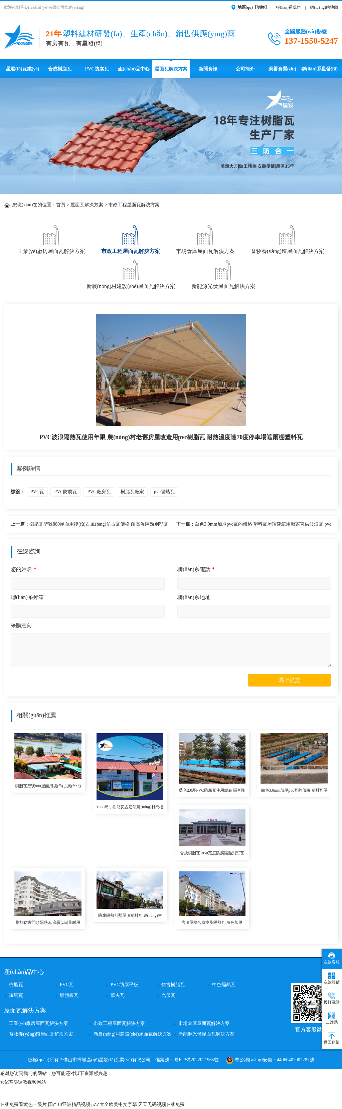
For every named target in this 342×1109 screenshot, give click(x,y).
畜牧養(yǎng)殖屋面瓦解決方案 (287, 239)
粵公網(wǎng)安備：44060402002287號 (270, 1059)
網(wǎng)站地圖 (324, 7)
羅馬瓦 (16, 995)
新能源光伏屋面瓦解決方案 (223, 274)
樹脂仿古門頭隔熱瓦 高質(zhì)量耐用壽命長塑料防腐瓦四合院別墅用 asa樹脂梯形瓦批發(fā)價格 (48, 923)
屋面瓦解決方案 (171, 68)
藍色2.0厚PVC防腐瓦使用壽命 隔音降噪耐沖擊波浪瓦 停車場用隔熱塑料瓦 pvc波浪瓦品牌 (212, 791)
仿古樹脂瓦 (173, 984)
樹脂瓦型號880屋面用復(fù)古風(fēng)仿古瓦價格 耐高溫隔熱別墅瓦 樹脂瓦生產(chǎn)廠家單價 (89, 525)
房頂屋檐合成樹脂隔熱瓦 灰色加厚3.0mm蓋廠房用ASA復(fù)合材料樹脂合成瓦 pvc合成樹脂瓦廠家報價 (212, 923)
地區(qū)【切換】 (253, 7)
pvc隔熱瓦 (164, 491)
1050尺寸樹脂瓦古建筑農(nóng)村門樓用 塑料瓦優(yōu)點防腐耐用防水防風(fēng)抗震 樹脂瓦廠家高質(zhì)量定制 (130, 807)
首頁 (60, 204)
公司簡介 (245, 68)
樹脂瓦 (16, 984)
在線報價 (332, 979)
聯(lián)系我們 (288, 7)
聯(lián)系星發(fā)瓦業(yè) (319, 72)
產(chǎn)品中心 (134, 68)
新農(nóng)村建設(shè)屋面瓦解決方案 (131, 274)
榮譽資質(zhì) (282, 68)
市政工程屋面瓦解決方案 (134, 204)
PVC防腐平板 (124, 984)
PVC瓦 (37, 491)
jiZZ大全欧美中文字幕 (114, 1104)
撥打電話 (332, 999)
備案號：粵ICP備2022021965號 (187, 1059)
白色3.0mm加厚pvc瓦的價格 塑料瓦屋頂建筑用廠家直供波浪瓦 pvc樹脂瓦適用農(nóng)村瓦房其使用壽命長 (253, 525)
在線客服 (332, 958)
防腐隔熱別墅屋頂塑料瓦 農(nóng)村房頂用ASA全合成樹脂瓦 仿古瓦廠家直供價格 (130, 916)
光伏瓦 (168, 995)
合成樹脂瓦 (59, 68)
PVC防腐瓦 (97, 68)
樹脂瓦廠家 (132, 491)
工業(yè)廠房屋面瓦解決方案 (51, 239)
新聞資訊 (208, 68)
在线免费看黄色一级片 (23, 1104)
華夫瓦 (118, 995)
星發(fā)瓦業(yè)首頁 (22, 72)
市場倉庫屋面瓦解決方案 (205, 239)
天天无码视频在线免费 (161, 1104)
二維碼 (332, 1019)
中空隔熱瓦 (223, 984)
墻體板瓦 (69, 995)
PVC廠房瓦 (98, 491)
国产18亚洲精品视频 (69, 1104)
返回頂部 (332, 1039)
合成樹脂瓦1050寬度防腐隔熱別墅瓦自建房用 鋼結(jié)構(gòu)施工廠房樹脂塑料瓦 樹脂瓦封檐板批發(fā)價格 (212, 853)
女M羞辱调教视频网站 (23, 1082)
